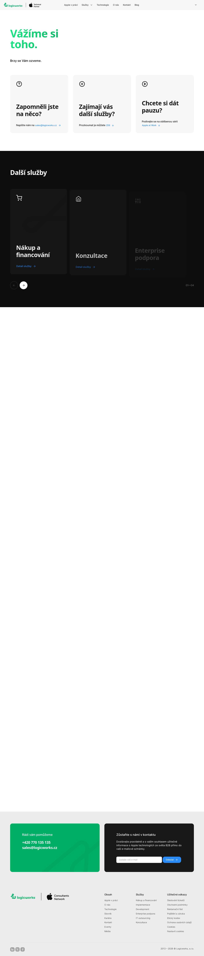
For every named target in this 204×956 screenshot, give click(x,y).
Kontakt (108, 922)
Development (142, 909)
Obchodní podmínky (177, 905)
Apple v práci (111, 900)
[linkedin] (12, 949)
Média (107, 931)
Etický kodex (173, 918)
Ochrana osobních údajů (179, 922)
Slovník (108, 913)
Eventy (107, 927)
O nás (107, 905)
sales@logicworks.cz (39, 847)
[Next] (23, 285)
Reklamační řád (175, 909)
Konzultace (141, 922)
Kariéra (107, 918)
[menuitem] (71, 5)
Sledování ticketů (176, 900)
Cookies (171, 927)
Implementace (143, 905)
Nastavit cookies (175, 931)
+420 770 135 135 (36, 842)
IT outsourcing (143, 918)
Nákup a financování (146, 900)
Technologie (110, 909)
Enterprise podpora (145, 913)
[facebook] (22, 949)
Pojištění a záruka (176, 913)
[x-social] (17, 949)
